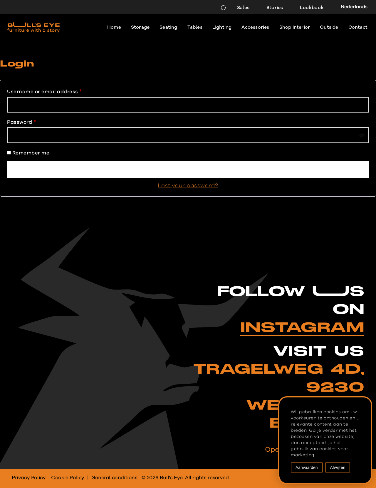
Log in (188, 169)
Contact (357, 27)
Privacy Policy (29, 477)
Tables (194, 27)
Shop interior (294, 27)
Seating (168, 27)
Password (21, 121)
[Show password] (362, 135)
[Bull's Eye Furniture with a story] (33, 27)
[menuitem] (351, 7)
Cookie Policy (67, 477)
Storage (140, 27)
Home (114, 27)
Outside (329, 27)
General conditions (114, 477)
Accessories (255, 27)
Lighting (222, 27)
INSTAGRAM (302, 328)
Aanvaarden (307, 467)
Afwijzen (337, 467)
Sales (243, 7)
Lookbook (312, 7)
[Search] (223, 7)
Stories (274, 7)
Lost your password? (188, 185)
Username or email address (44, 90)
